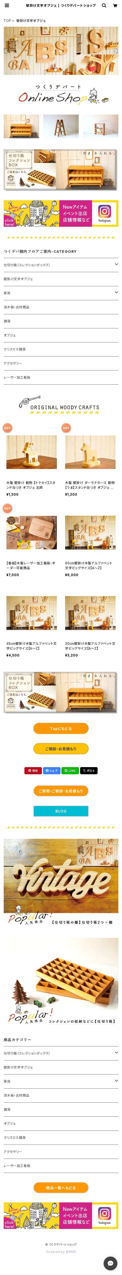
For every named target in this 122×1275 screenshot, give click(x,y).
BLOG (61, 811)
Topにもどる (61, 728)
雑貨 (7, 321)
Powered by (61, 1252)
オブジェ (10, 335)
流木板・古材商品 (16, 307)
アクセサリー (13, 363)
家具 (7, 293)
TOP (7, 21)
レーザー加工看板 (17, 377)
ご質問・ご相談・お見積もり (61, 791)
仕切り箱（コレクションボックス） (27, 265)
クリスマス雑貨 (15, 349)
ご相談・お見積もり (61, 749)
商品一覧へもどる (61, 1188)
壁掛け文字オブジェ (18, 279)
